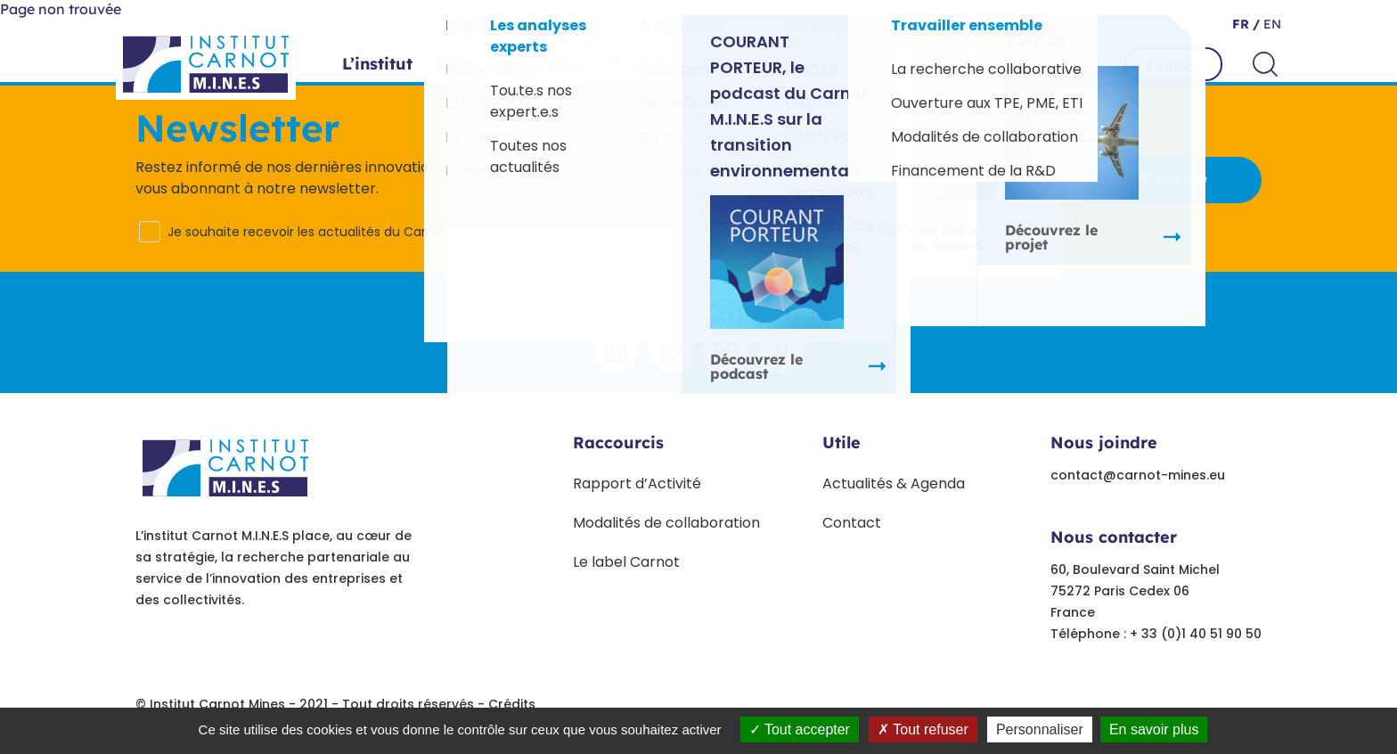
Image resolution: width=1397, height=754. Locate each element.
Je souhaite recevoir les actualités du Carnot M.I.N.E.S (331, 232)
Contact (1173, 66)
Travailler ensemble (1004, 64)
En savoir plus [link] (1154, 729)
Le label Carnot (626, 562)
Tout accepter (799, 729)
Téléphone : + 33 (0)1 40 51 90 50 (1156, 634)
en (1270, 24)
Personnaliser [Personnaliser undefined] (1039, 729)
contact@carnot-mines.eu (1137, 475)
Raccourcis (618, 442)
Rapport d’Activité (637, 483)
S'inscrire (1173, 178)
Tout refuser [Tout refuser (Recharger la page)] (923, 729)
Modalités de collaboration (666, 522)
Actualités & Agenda (893, 483)
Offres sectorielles (511, 64)
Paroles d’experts (827, 64)
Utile (841, 442)
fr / (1246, 24)
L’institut (377, 64)
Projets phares (671, 64)
